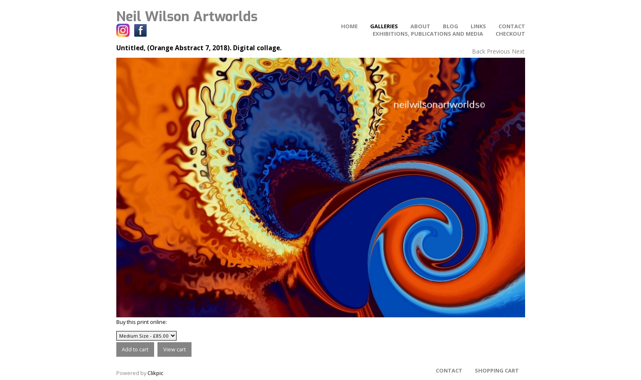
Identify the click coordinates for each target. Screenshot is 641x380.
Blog (450, 26)
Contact (512, 26)
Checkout (510, 33)
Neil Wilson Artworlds (187, 16)
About (420, 26)
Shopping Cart (497, 370)
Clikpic (155, 373)
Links (478, 26)
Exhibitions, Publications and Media (428, 33)
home (349, 26)
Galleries (384, 26)
